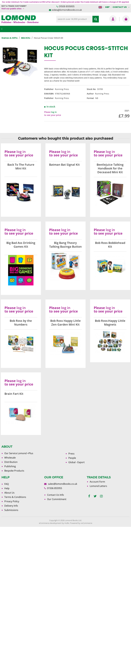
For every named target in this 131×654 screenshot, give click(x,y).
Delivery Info (11, 505)
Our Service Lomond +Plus (18, 453)
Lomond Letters (98, 486)
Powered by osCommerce (81, 523)
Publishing (10, 466)
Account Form (97, 481)
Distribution (11, 462)
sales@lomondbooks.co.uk (67, 10)
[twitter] (95, 496)
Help (6, 488)
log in (54, 112)
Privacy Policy (11, 501)
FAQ (6, 484)
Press (71, 453)
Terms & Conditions (15, 497)
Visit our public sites (11, 8)
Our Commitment (56, 499)
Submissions (11, 510)
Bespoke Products (14, 470)
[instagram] (101, 496)
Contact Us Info (55, 494)
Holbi (66, 523)
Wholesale (10, 457)
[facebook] (89, 496)
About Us (9, 492)
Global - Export (76, 462)
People (72, 458)
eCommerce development (50, 523)
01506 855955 (66, 6)
